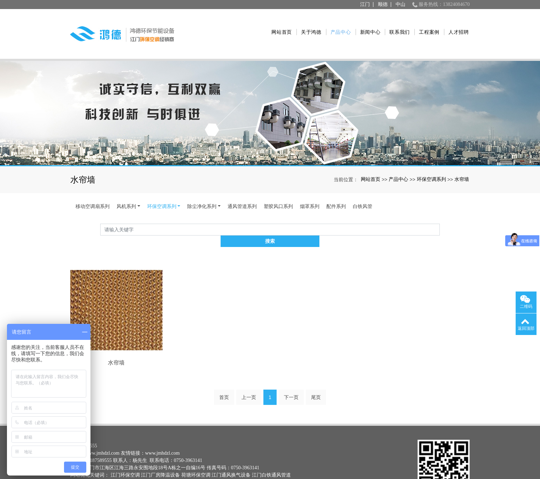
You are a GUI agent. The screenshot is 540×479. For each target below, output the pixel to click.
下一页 (291, 366)
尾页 (316, 366)
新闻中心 (366, 24)
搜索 (440, 210)
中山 (400, 4)
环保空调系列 (431, 159)
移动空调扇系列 (93, 186)
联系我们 (396, 24)
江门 (365, 4)
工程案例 (425, 24)
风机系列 (126, 186)
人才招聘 (455, 24)
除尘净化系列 (201, 186)
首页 (224, 366)
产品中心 (337, 24)
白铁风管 (362, 186)
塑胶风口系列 (278, 186)
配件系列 (336, 186)
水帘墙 (461, 159)
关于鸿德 (307, 24)
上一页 (248, 366)
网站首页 (278, 24)
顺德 (383, 4)
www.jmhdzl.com (102, 422)
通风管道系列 (242, 186)
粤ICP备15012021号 (91, 459)
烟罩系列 (309, 186)
